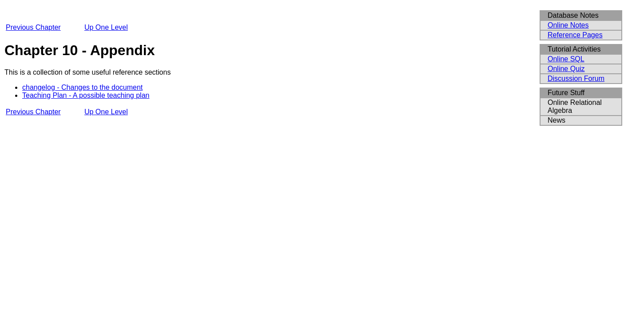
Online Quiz (566, 68)
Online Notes (568, 25)
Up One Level (106, 27)
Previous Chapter (33, 27)
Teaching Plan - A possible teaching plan (85, 95)
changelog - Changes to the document (82, 87)
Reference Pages (575, 35)
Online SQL (566, 59)
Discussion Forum (576, 78)
